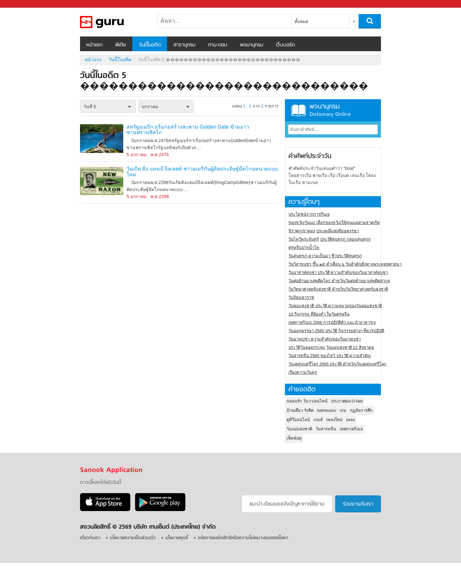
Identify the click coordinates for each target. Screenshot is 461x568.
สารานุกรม (184, 45)
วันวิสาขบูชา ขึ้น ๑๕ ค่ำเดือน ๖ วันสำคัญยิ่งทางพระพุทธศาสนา (344, 264)
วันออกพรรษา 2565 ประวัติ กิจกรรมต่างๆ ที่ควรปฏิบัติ (336, 330)
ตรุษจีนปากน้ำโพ (303, 247)
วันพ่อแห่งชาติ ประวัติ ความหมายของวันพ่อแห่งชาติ (335, 305)
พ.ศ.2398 (159, 196)
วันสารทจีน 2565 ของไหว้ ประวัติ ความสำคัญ (329, 355)
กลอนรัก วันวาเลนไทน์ (307, 401)
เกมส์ (318, 419)
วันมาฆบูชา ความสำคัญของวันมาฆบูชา (324, 339)
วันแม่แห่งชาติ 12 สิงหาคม (350, 347)
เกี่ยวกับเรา (90, 538)
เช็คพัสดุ (294, 438)
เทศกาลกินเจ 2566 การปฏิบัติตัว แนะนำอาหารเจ (332, 322)
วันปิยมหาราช (301, 297)
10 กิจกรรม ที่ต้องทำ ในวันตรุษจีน (319, 314)
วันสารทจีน (326, 429)
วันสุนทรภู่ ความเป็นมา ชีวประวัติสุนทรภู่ (325, 255)
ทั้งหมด (301, 21)
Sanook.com (19, 4)
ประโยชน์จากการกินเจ (309, 214)
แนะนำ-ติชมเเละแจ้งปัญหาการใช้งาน (287, 504)
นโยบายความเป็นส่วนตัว (133, 538)
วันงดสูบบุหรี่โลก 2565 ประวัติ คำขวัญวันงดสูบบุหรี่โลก (337, 364)
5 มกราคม (136, 154)
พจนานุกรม (251, 45)
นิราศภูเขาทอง (301, 230)
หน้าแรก (94, 45)
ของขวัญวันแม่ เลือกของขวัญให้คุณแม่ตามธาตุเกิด (334, 222)
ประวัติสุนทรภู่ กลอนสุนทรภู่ (345, 239)
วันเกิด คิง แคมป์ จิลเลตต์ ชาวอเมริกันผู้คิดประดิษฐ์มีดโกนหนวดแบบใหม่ (202, 171)
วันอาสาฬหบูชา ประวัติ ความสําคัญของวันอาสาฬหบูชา (338, 272)
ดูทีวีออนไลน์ (298, 419)
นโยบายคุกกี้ (176, 538)
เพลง (350, 419)
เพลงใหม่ (334, 419)
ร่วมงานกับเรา (358, 504)
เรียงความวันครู (302, 372)
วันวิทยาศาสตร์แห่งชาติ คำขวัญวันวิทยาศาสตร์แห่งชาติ (338, 289)
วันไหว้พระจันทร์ (303, 239)
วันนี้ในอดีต (150, 45)
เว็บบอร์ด (285, 45)
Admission (326, 410)
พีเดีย (120, 45)
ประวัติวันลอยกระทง (306, 347)
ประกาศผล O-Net (347, 401)
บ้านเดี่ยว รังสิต (300, 410)
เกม (343, 410)
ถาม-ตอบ (217, 45)
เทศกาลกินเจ (351, 429)
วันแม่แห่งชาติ (299, 429)
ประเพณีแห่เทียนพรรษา (337, 230)
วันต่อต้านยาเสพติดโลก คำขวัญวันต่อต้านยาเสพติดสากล (339, 280)
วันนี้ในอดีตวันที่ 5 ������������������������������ (113, 22)
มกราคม (150, 106)
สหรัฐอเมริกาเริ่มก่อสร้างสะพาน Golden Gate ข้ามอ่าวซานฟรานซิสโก (187, 129)
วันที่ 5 (90, 106)
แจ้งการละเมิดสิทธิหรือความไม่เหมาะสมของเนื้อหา (243, 538)
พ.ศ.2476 (159, 154)
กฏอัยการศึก (361, 410)
